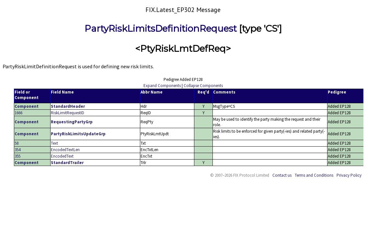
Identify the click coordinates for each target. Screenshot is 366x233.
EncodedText (62, 156)
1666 (18, 113)
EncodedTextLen (65, 149)
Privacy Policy (349, 175)
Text (54, 143)
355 (17, 156)
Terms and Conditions (314, 175)
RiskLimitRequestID (67, 113)
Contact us (282, 175)
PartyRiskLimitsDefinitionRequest (161, 28)
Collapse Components (203, 85)
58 (16, 143)
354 (17, 149)
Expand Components (162, 85)
